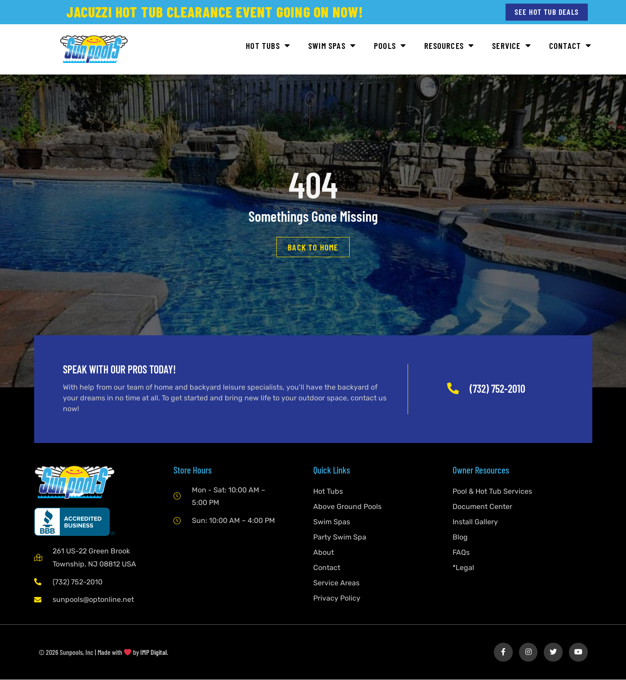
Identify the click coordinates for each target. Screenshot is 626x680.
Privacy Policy (336, 598)
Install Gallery (475, 522)
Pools (390, 46)
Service (511, 46)
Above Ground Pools (347, 507)
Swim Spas (332, 46)
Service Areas (336, 583)
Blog (460, 537)
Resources (449, 46)
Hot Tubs (268, 46)
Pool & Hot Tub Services (492, 491)
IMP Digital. (154, 653)
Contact (570, 46)
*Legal (463, 568)
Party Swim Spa (339, 537)
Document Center (482, 507)
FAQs (461, 552)
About (323, 552)
